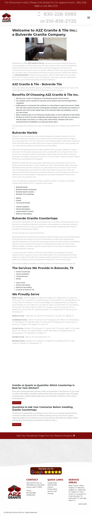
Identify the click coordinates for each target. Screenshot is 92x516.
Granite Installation (22, 274)
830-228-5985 (55, 14)
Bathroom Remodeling (24, 287)
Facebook (32, 435)
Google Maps (52, 483)
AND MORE (82, 504)
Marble (18, 279)
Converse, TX (80, 494)
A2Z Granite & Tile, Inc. (17, 512)
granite (21, 66)
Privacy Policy (52, 489)
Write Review (52, 485)
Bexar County (73, 485)
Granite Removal (22, 276)
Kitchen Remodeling (23, 285)
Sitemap (50, 493)
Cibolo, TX (74, 492)
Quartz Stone (20, 283)
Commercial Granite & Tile (25, 290)
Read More (16, 403)
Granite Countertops (23, 272)
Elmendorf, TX (74, 498)
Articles (50, 487)
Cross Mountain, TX (75, 496)
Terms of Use (52, 491)
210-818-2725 (50, 6)
